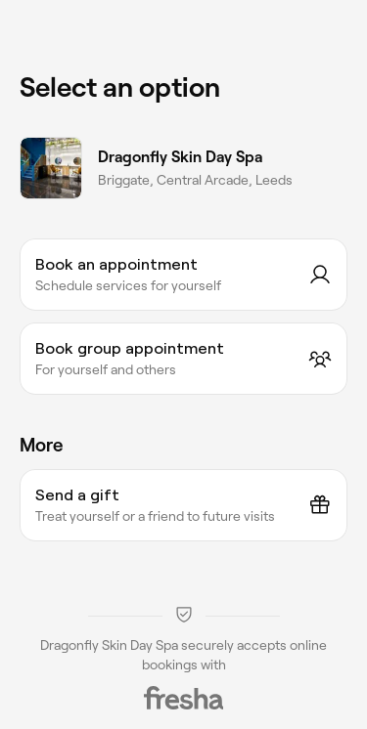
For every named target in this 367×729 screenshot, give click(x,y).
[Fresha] (184, 697)
